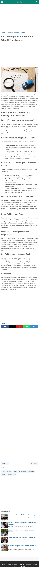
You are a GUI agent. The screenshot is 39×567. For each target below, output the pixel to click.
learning (4, 474)
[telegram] (34, 326)
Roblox (15, 471)
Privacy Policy (21, 564)
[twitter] (12, 326)
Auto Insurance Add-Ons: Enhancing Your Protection (21, 537)
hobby (3, 471)
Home (3, 564)
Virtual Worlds (22, 471)
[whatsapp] (26, 326)
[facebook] (5, 326)
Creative (9, 471)
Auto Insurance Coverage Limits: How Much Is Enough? (22, 515)
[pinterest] (19, 326)
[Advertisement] (19, 18)
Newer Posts (5, 463)
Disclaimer (28, 564)
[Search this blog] (37, 2)
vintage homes (12, 474)
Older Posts (34, 463)
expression (31, 471)
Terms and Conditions (11, 564)
